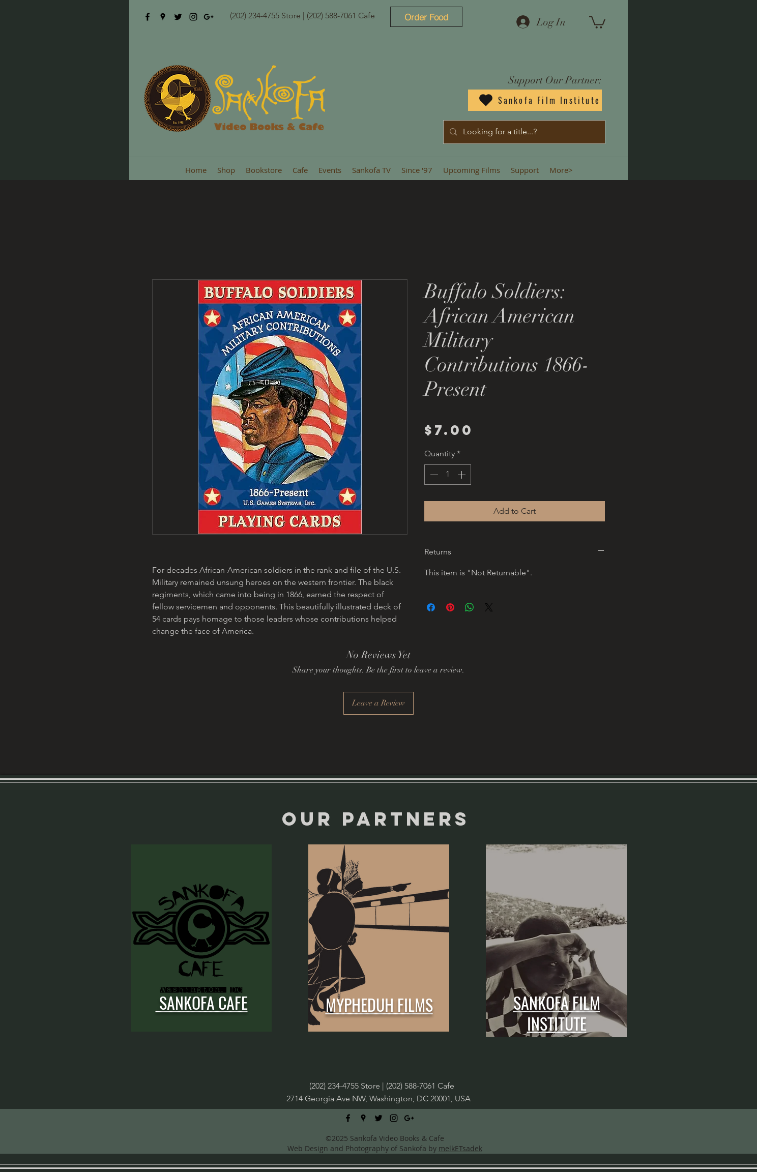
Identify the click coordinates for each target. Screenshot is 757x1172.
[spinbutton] (447, 474)
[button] (597, 21)
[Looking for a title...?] (523, 132)
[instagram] (193, 17)
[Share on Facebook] (431, 607)
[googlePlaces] (163, 17)
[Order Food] (426, 17)
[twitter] (178, 17)
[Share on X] (489, 607)
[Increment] (462, 474)
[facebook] (147, 17)
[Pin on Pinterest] (450, 607)
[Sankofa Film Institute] (535, 100)
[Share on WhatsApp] (469, 607)
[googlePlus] (208, 17)
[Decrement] (433, 474)
